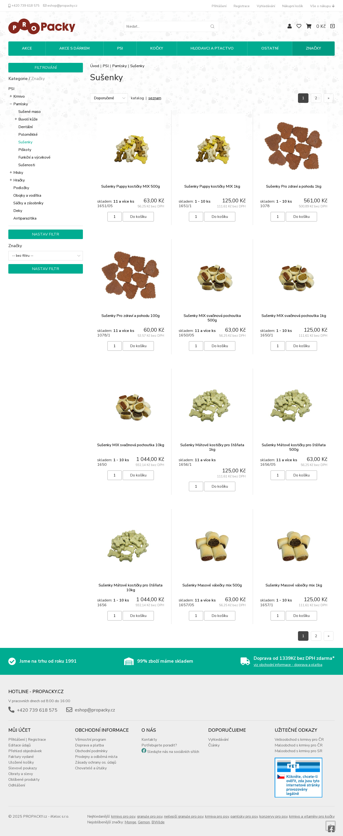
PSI (120, 48)
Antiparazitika (24, 218)
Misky (18, 172)
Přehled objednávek (25, 746)
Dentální (25, 127)
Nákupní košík (292, 6)
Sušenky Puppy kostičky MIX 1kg (212, 186)
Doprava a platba (89, 740)
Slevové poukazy (22, 763)
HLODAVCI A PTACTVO (212, 48)
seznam (154, 98)
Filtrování (46, 67)
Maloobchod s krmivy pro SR (298, 746)
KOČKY (156, 48)
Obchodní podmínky (91, 746)
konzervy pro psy (273, 812)
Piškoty (24, 149)
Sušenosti (26, 165)
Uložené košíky (21, 758)
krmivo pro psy (123, 812)
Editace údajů (19, 740)
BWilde (158, 817)
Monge (130, 817)
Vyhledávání (266, 6)
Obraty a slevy (20, 769)
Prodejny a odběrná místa (96, 752)
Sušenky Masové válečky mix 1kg (294, 580)
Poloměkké (28, 134)
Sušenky (25, 142)
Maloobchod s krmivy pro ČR (299, 740)
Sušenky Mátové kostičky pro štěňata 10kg (130, 583)
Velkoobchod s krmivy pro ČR (299, 735)
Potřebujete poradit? (159, 740)
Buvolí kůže (28, 119)
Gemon (144, 817)
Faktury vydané (21, 752)
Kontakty (149, 735)
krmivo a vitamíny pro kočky (312, 812)
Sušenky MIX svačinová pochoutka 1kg (294, 311)
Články (214, 740)
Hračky (19, 180)
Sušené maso (29, 111)
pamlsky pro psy (244, 812)
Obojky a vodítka (27, 195)
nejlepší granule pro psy (183, 812)
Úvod (94, 66)
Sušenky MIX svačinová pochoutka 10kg (130, 440)
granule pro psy (149, 812)
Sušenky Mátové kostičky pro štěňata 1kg (212, 443)
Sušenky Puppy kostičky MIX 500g (130, 186)
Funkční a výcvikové (34, 157)
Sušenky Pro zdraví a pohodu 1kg (293, 186)
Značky (313, 48)
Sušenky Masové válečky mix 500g (212, 580)
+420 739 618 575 (23, 5)
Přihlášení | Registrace (27, 735)
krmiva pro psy (217, 812)
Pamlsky (20, 104)
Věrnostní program (90, 735)
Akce (27, 48)
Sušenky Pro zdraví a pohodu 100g (130, 311)
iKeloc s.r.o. (59, 812)
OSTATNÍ (269, 48)
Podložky (21, 187)
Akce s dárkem (74, 48)
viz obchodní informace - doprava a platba (288, 660)
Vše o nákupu (322, 6)
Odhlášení (16, 780)
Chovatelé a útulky (91, 763)
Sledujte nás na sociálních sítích (173, 747)
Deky (17, 210)
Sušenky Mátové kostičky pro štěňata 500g (294, 443)
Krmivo (19, 96)
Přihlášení (219, 6)
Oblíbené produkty (24, 775)
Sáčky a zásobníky (28, 203)
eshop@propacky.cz (60, 5)
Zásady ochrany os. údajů (95, 758)
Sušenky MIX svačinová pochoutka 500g (212, 313)
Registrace (242, 6)
